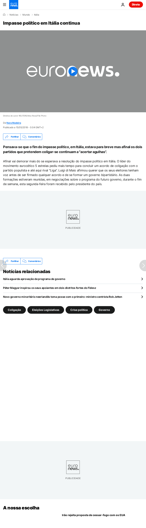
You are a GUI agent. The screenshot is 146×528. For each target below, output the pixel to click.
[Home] (4, 14)
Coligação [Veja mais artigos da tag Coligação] (14, 309)
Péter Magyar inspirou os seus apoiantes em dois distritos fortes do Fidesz (49, 287)
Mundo (26, 15)
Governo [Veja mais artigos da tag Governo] (104, 309)
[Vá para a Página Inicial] (13, 4)
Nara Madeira (13, 122)
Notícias (14, 15)
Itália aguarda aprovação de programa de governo (34, 278)
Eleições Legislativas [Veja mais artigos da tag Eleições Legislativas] (45, 309)
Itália (36, 15)
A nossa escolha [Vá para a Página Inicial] (21, 508)
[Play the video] (73, 71)
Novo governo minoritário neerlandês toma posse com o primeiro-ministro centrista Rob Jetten (62, 296)
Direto (136, 4)
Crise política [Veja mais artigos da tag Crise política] (79, 309)
